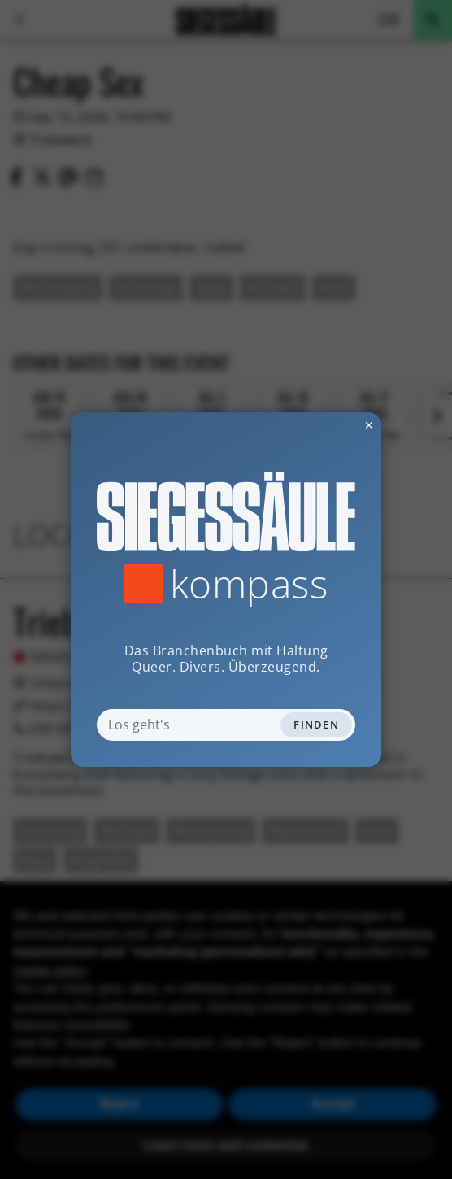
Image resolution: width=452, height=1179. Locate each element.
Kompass (249, 583)
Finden (316, 724)
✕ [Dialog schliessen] (329, 425)
